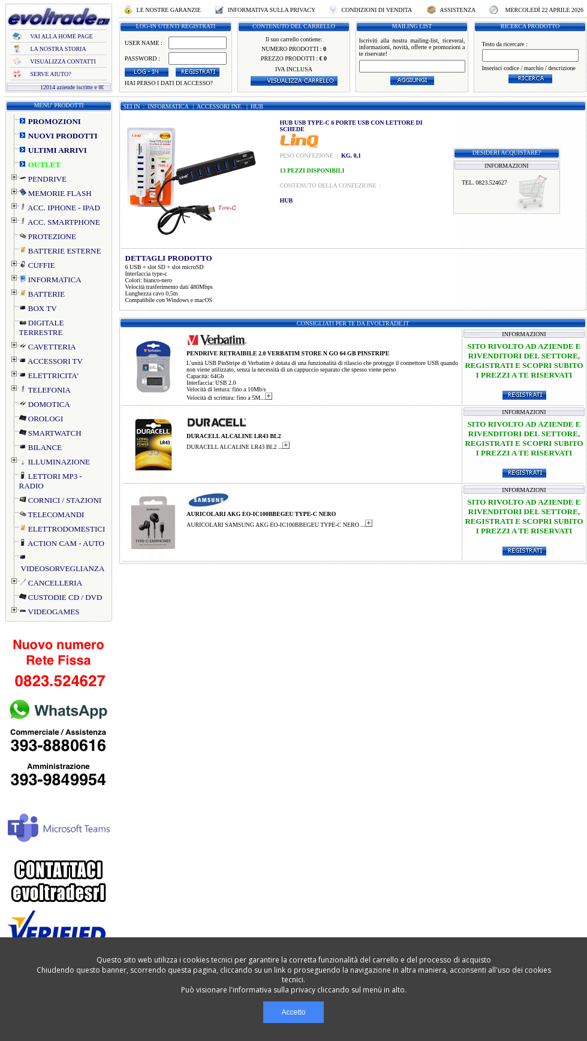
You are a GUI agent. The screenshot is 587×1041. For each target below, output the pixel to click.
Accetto (293, 1012)
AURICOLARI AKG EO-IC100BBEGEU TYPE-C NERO (261, 514)
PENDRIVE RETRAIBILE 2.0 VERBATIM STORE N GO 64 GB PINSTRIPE (287, 353)
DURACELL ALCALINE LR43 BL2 (233, 436)
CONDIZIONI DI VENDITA (376, 10)
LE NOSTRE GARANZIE (168, 10)
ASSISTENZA (457, 10)
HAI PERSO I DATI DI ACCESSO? (169, 83)
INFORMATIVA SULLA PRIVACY (271, 10)
